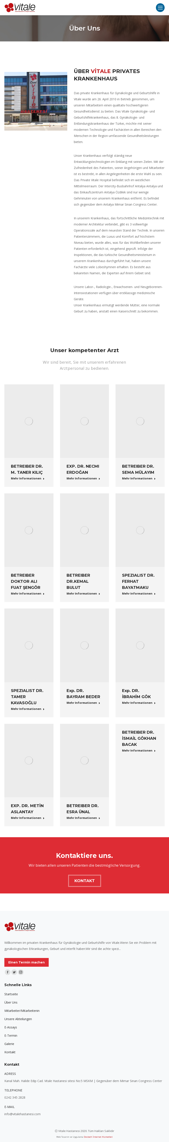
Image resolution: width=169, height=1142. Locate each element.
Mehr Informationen (28, 478)
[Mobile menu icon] (160, 7)
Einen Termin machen (26, 962)
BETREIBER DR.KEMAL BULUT (78, 581)
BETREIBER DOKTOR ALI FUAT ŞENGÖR (25, 581)
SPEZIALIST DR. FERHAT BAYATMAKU (138, 581)
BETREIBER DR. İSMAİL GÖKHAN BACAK (139, 738)
